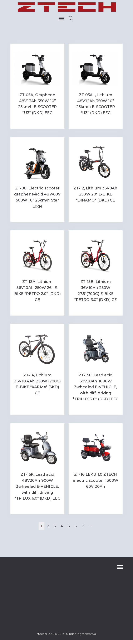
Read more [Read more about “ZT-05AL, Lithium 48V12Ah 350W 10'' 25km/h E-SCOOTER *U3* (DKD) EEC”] (95, 121)
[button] (61, 18)
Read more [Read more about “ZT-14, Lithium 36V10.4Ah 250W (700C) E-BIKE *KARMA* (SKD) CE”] (37, 402)
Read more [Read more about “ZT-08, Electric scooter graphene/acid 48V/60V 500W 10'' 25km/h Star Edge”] (37, 215)
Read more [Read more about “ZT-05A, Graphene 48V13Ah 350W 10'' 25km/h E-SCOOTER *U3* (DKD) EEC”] (37, 121)
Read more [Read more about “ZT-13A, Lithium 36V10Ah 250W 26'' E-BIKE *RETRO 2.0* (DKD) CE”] (37, 308)
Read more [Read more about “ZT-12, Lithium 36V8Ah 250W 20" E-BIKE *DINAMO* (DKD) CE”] (95, 209)
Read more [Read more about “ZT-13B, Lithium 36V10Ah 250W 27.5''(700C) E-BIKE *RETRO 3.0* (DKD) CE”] (95, 308)
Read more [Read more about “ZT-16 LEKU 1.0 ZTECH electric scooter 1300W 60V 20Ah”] (95, 495)
